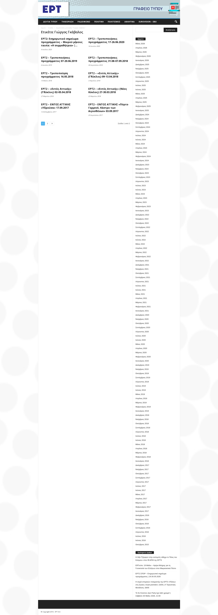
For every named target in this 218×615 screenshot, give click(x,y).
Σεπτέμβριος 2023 (143, 177)
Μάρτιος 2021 (141, 302)
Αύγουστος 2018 (142, 432)
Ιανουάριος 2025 (142, 110)
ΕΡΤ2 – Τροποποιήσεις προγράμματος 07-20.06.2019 (59, 59)
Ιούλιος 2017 (141, 486)
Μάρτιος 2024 (141, 152)
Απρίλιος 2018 (141, 448)
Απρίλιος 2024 (141, 148)
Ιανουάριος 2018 (142, 461)
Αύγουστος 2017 (142, 482)
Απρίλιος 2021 (141, 298)
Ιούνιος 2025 (141, 89)
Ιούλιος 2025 (141, 85)
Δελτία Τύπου (50, 21)
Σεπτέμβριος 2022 (143, 227)
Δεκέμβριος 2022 (142, 215)
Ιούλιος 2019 (141, 386)
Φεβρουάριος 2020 (143, 357)
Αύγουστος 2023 (142, 181)
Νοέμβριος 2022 (142, 219)
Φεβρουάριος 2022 (143, 256)
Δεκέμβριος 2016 (142, 515)
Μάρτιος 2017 (141, 503)
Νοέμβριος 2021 (142, 269)
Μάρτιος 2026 (141, 52)
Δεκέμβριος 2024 (142, 115)
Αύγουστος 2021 (142, 282)
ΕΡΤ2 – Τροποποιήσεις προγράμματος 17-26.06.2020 (106, 40)
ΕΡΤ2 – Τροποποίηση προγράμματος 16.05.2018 (57, 75)
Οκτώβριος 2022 (142, 223)
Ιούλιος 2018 (141, 436)
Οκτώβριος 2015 (142, 544)
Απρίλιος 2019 (141, 398)
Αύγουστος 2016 (142, 532)
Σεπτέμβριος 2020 (143, 327)
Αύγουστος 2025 (142, 81)
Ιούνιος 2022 (141, 240)
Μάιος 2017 (140, 494)
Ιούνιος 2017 (141, 490)
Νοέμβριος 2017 (142, 469)
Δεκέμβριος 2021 (142, 265)
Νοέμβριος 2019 (142, 369)
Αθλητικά (129, 21)
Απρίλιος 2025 (141, 98)
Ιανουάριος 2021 (142, 311)
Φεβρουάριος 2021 (143, 307)
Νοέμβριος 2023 (142, 169)
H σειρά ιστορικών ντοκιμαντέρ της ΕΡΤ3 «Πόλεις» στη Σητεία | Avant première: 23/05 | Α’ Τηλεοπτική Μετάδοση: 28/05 (156, 585)
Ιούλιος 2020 (141, 336)
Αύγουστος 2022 (142, 231)
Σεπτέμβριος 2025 (143, 77)
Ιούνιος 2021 (141, 290)
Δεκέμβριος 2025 (142, 64)
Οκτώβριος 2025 (142, 73)
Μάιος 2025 (140, 94)
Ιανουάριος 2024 (142, 160)
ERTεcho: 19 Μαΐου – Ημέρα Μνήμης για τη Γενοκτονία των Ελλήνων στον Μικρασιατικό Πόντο (156, 566)
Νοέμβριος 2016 (142, 519)
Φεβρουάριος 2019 (143, 407)
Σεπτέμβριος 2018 (143, 428)
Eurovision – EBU (148, 21)
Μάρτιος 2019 (141, 403)
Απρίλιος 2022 (141, 248)
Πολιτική (99, 21)
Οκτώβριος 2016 (142, 524)
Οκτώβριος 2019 (142, 373)
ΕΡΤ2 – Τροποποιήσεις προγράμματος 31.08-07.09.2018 (108, 59)
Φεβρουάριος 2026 (143, 56)
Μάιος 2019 (140, 394)
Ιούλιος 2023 (141, 185)
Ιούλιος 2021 (141, 286)
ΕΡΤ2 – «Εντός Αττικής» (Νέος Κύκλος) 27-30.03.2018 (107, 90)
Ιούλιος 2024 (141, 135)
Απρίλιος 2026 (141, 48)
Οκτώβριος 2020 (142, 323)
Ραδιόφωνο (84, 21)
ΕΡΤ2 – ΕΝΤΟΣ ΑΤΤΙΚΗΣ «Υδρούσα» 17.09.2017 (55, 106)
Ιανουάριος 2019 (142, 411)
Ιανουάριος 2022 (142, 261)
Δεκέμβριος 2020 (142, 315)
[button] (176, 22)
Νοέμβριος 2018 (142, 419)
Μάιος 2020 (140, 344)
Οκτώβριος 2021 (142, 273)
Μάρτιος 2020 (141, 352)
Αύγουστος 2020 (142, 332)
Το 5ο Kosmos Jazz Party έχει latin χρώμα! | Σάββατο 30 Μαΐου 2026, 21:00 (153, 594)
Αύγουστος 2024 (142, 131)
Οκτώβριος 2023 (142, 173)
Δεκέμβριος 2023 (142, 165)
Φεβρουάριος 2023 (143, 206)
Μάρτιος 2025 (141, 102)
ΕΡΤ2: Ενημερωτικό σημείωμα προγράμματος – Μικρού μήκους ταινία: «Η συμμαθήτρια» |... (62, 42)
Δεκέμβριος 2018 (142, 415)
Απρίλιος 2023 (141, 198)
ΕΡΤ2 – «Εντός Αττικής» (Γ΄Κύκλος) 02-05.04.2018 (56, 90)
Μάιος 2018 (140, 444)
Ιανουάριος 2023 (142, 211)
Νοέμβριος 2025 (142, 69)
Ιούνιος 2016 (141, 540)
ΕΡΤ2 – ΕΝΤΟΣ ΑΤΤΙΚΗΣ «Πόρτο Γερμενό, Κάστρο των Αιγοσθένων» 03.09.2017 (108, 108)
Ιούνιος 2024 (141, 140)
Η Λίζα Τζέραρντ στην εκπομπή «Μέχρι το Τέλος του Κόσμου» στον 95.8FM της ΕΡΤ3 (156, 558)
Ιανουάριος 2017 (142, 511)
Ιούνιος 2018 (141, 440)
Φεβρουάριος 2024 (143, 156)
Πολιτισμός (114, 21)
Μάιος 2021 (140, 294)
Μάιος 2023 (140, 194)
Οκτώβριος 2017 (142, 474)
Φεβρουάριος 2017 (143, 507)
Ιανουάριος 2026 (142, 60)
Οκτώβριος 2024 (142, 123)
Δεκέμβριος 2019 (142, 365)
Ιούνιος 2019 (141, 390)
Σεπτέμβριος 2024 (143, 127)
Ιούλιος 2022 (141, 236)
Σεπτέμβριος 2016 (143, 528)
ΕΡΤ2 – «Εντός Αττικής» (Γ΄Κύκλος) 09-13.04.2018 (103, 75)
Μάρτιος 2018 (141, 453)
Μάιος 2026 (140, 44)
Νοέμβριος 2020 (142, 319)
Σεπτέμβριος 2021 (143, 277)
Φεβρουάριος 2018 (143, 457)
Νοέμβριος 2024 (142, 119)
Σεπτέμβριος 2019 (143, 378)
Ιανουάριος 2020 (142, 361)
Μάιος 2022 (140, 244)
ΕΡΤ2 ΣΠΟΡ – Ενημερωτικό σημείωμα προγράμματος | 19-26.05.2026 (151, 575)
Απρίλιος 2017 (141, 499)
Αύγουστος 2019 (142, 382)
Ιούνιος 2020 (141, 340)
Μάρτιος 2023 (141, 202)
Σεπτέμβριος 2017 (143, 478)
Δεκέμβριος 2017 (142, 465)
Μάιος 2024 (140, 144)
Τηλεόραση (67, 21)
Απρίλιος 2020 (141, 348)
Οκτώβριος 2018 (142, 423)
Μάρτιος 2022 (141, 252)
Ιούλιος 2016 (141, 536)
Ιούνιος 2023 (141, 190)
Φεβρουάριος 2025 (143, 106)
